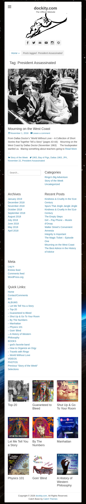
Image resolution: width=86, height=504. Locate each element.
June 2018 (13, 223)
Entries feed (14, 270)
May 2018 (13, 227)
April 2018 (13, 230)
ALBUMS (13, 302)
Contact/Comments (18, 295)
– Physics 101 (15, 327)
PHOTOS (13, 362)
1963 (34, 157)
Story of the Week (19, 157)
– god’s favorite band (19, 344)
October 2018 (15, 209)
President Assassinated (33, 160)
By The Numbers (38, 443)
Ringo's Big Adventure (56, 177)
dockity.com (45, 8)
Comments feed (16, 273)
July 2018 (13, 220)
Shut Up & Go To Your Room (66, 406)
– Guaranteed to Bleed (19, 313)
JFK (65, 157)
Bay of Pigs (43, 157)
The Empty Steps (54, 216)
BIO (10, 299)
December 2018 (16, 202)
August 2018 (14, 216)
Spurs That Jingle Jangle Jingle (61, 206)
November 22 (14, 160)
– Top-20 (12, 309)
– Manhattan (14, 323)
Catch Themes (50, 499)
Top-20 (12, 405)
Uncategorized (52, 184)
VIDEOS (12, 358)
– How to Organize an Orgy (22, 348)
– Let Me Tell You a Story (21, 306)
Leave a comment (41, 133)
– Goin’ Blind (14, 330)
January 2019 (15, 199)
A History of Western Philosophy (64, 482)
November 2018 (16, 206)
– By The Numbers (17, 320)
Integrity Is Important (55, 234)
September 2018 (16, 213)
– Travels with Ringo (18, 351)
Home (15, 53)
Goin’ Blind (39, 478)
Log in (11, 266)
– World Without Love (19, 355)
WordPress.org (15, 277)
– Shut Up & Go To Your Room (24, 316)
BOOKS (12, 341)
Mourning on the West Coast (29, 129)
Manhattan (64, 441)
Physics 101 (16, 478)
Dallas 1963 (56, 157)
